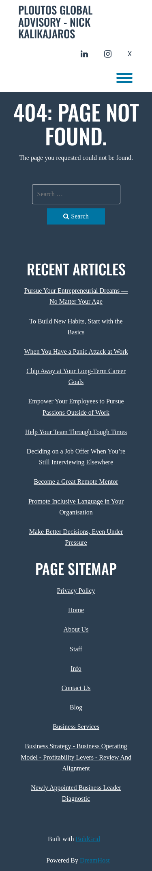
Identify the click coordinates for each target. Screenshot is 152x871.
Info (76, 668)
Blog (76, 707)
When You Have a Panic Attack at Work (76, 351)
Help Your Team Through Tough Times (76, 431)
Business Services (76, 726)
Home (76, 610)
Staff (76, 649)
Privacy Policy (76, 590)
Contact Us (76, 687)
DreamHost (95, 860)
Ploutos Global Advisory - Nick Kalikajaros (55, 22)
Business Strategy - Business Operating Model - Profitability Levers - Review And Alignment (76, 757)
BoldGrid (88, 838)
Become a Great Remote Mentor (76, 481)
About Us (76, 629)
